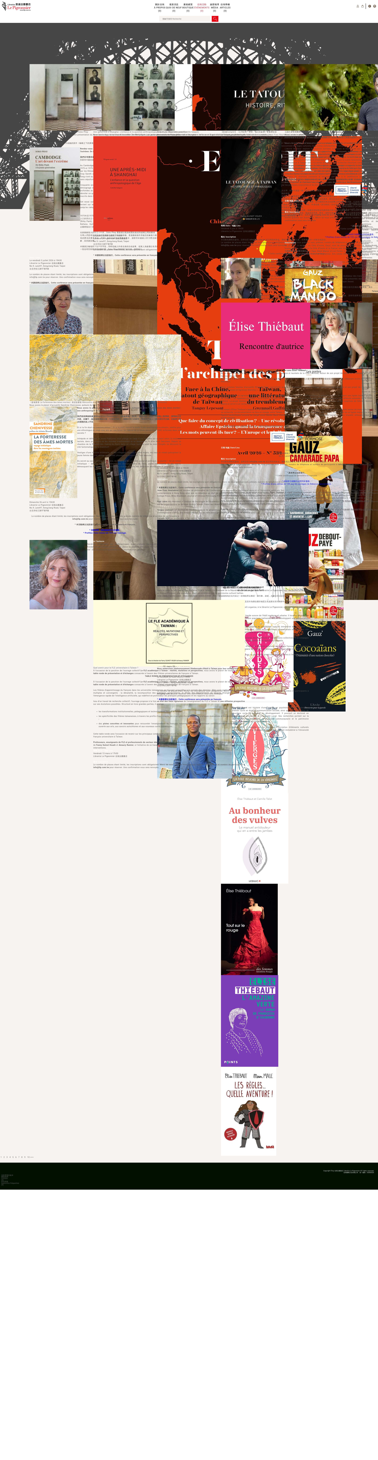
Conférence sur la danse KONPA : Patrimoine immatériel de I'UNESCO (97, 943)
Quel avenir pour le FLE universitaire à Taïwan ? (86, 1201)
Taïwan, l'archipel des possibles (143, 132)
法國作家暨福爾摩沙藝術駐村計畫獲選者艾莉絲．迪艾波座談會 (28, 641)
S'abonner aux (15, 788)
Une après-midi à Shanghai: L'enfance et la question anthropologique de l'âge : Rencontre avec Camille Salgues (116, 132)
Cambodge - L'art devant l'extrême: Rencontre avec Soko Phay (29, 132)
